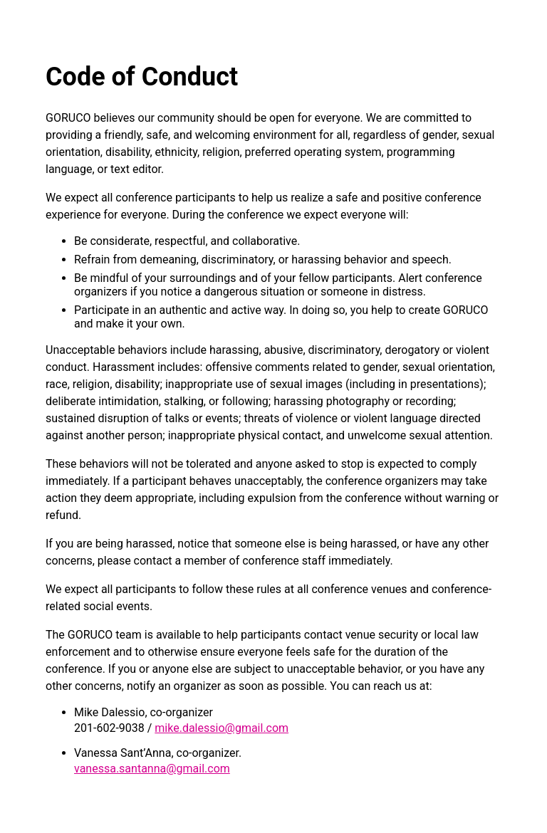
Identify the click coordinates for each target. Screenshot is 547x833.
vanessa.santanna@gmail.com (152, 768)
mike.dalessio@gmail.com (221, 728)
